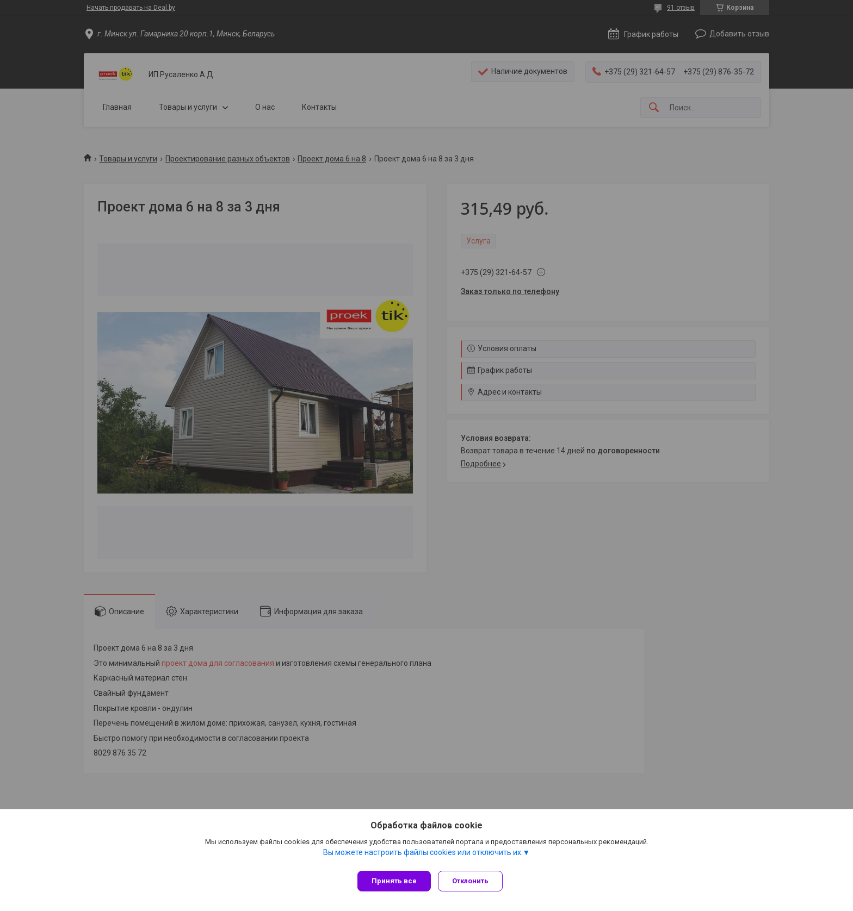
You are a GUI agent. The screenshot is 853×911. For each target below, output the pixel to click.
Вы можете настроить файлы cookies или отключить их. (423, 856)
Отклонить (474, 881)
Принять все (394, 881)
